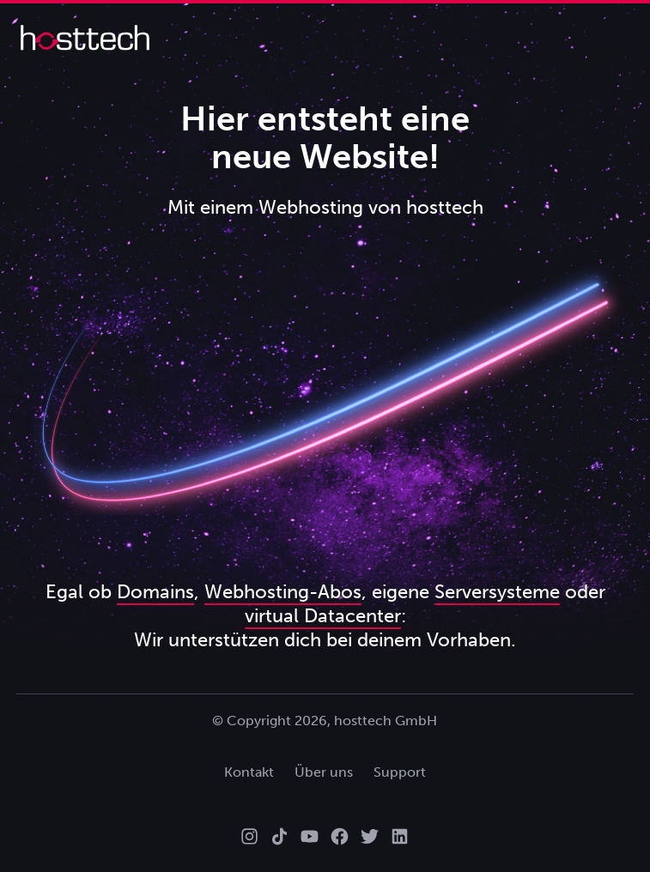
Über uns (324, 772)
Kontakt (249, 772)
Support (400, 772)
